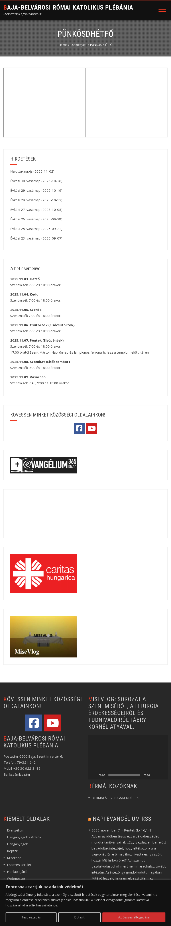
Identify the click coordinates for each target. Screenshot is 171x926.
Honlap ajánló (17, 871)
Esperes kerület (19, 864)
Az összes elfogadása (134, 917)
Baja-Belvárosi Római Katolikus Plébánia (68, 7)
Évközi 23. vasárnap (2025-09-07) (36, 238)
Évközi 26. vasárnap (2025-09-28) (36, 219)
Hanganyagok (17, 844)
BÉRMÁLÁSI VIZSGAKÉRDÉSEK (115, 797)
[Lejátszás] (94, 775)
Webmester (16, 878)
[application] (128, 757)
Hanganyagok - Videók (24, 837)
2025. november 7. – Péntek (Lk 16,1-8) (122, 830)
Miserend (14, 858)
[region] (85, 903)
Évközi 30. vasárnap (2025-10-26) (36, 181)
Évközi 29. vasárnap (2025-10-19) (36, 190)
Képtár (12, 851)
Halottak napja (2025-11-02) (32, 171)
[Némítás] (155, 775)
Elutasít (79, 917)
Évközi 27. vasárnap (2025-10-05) (36, 209)
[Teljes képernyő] (162, 775)
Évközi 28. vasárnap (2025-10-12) (36, 200)
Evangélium (15, 830)
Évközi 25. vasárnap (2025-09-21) (36, 228)
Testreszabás (31, 917)
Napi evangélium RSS (122, 818)
